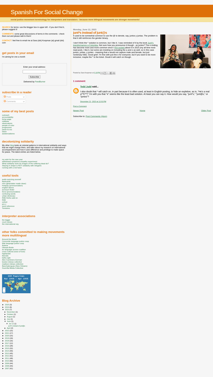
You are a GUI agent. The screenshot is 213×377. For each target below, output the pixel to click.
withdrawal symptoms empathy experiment (19, 161)
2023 (7, 309)
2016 (7, 346)
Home (142, 110)
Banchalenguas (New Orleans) (14, 266)
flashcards (6, 181)
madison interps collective (12, 264)
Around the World (9, 239)
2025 (7, 305)
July (9, 319)
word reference (8, 206)
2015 (7, 348)
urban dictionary (8, 196)
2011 (7, 358)
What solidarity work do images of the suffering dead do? (25, 163)
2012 (7, 356)
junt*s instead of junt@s (16, 326)
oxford (4, 202)
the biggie (6, 220)
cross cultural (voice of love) (13, 251)
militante (5, 121)
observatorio (7, 123)
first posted (119, 47)
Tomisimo (6, 208)
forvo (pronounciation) (11, 192)
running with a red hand (11, 168)
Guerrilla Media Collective (12, 268)
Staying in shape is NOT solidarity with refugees (22, 166)
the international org (10, 224)
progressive (7, 127)
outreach (5, 115)
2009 (7, 363)
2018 (7, 341)
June (9, 321)
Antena (5, 245)
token (4, 131)
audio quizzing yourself (11, 179)
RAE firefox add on (10, 198)
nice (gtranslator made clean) (14, 183)
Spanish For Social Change (47, 12)
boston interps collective (12, 262)
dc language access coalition (14, 249)
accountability (7, 117)
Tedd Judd (85, 86)
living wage (6, 119)
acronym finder (8, 190)
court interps (7, 222)
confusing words (9, 194)
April (9, 328)
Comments (10, 101)
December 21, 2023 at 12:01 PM (93, 101)
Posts (7, 97)
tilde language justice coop (13, 243)
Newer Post (78, 110)
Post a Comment (80, 106)
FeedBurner (40, 82)
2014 (7, 351)
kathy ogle (6, 258)
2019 (7, 338)
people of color (8, 125)
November (11, 312)
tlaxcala (5, 256)
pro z (4, 204)
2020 (7, 336)
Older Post (206, 110)
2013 (7, 353)
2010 (7, 361)
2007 (7, 368)
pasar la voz (7, 129)
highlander (6, 254)
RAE (4, 200)
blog (12, 145)
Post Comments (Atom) (96, 116)
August (10, 317)
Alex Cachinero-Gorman (12, 260)
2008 (7, 366)
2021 (7, 333)
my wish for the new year (12, 159)
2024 (7, 307)
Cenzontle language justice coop (15, 241)
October (10, 314)
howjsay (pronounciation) (12, 185)
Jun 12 (11, 324)
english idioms (8, 188)
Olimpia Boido (8, 247)
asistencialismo (8, 134)
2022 (7, 330)
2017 (7, 343)
